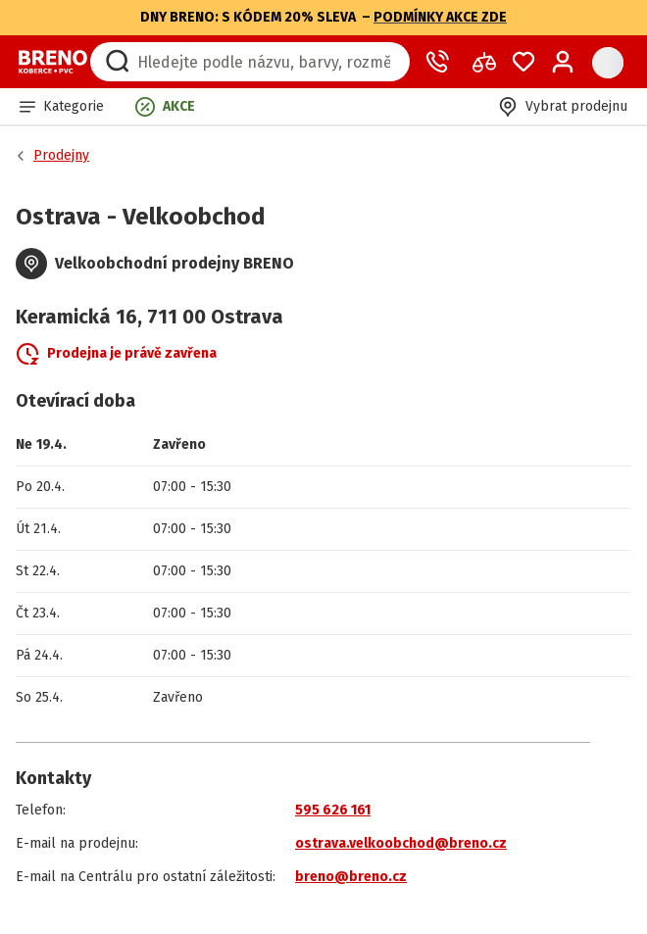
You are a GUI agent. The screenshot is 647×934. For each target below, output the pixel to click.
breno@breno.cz (351, 876)
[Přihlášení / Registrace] (562, 61)
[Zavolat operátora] (441, 62)
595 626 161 (333, 810)
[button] (62, 106)
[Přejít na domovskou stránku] (53, 62)
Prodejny (61, 155)
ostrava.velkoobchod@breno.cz (401, 843)
